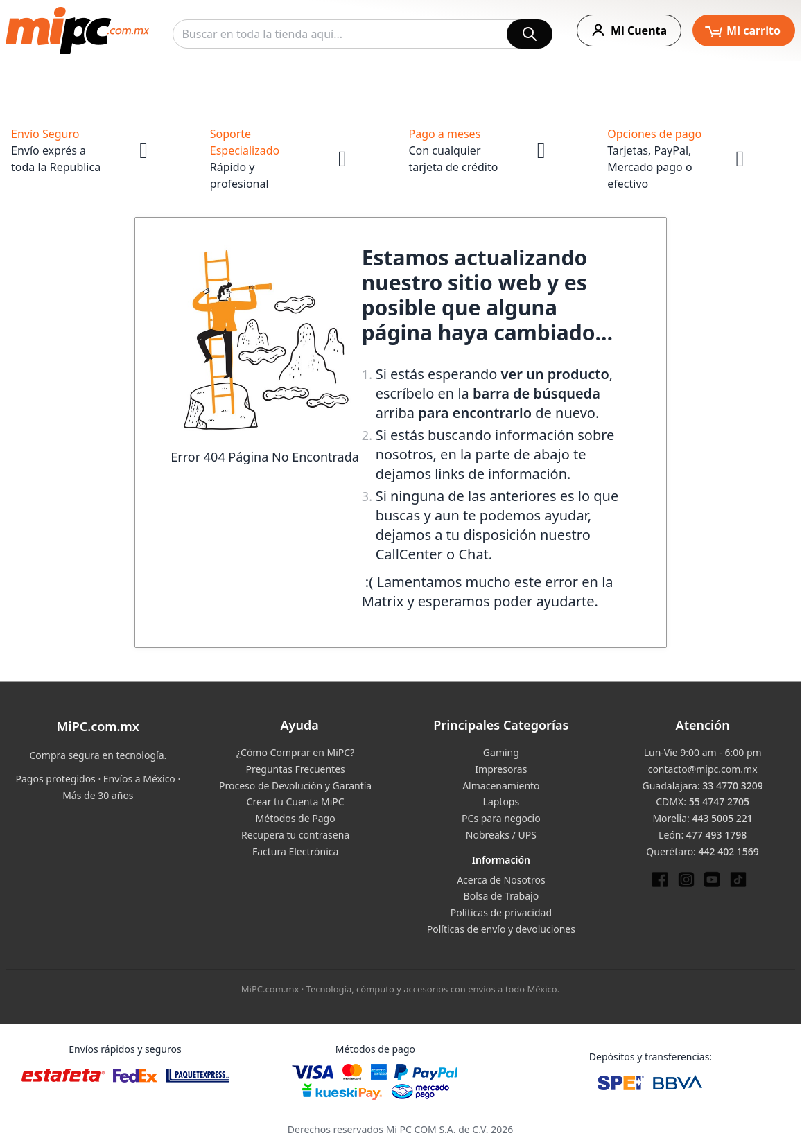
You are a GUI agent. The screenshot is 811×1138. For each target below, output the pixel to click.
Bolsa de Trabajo (501, 895)
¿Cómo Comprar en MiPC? (295, 752)
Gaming (501, 752)
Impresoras (501, 769)
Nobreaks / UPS (501, 834)
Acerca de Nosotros (501, 879)
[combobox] (362, 34)
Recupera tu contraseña (295, 834)
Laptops (501, 801)
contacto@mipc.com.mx (703, 769)
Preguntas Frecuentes (295, 769)
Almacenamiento (500, 785)
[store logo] (77, 30)
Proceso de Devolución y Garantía (295, 785)
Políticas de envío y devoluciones (501, 929)
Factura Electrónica (295, 851)
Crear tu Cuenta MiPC (296, 801)
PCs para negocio (501, 818)
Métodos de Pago (295, 818)
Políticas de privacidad (501, 912)
